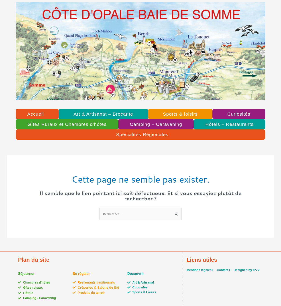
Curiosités (238, 114)
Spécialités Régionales (142, 134)
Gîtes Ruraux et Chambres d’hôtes (66, 124)
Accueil (35, 114)
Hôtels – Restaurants (230, 124)
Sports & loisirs (180, 114)
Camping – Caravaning (156, 124)
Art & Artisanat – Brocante (103, 114)
